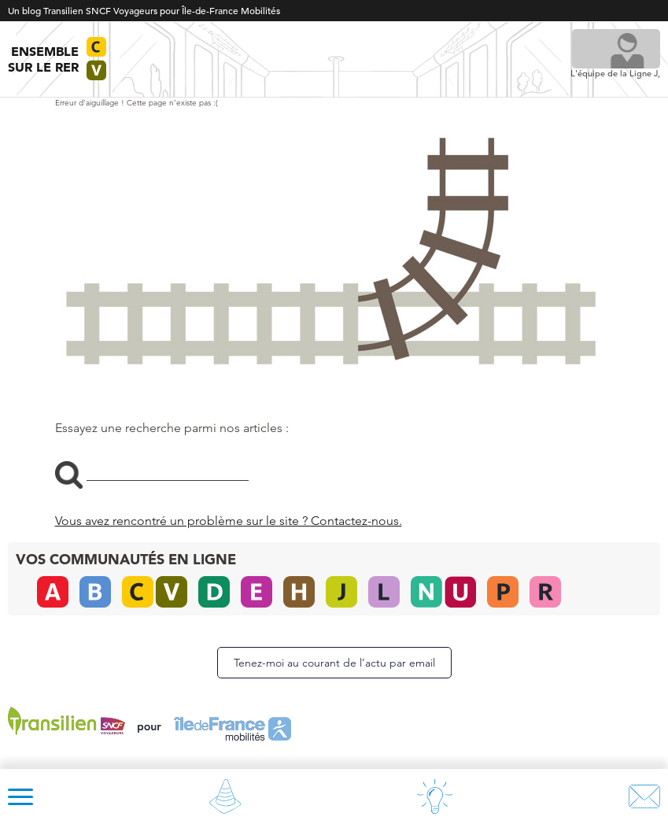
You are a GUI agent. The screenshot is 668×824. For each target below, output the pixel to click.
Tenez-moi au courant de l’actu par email (334, 663)
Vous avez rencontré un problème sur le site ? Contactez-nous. (228, 520)
